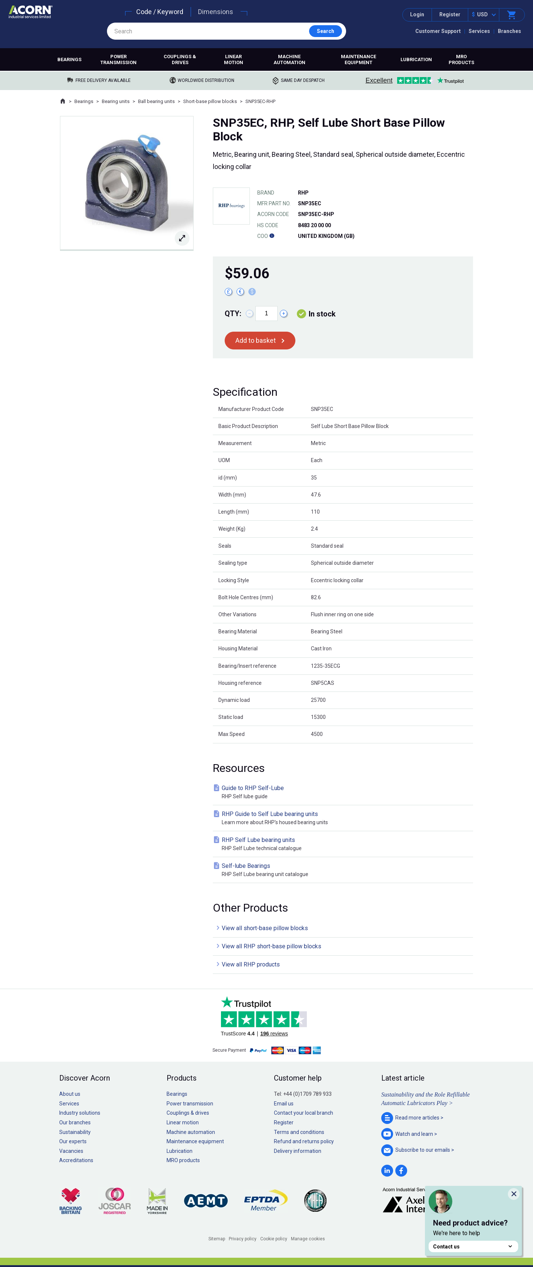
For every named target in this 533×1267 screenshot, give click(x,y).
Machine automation (289, 59)
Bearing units (116, 101)
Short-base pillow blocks (210, 101)
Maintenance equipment (358, 59)
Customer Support (438, 31)
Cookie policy (273, 1238)
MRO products (461, 59)
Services (479, 31)
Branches (509, 31)
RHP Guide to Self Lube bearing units (344, 818)
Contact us (473, 1246)
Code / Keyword (159, 12)
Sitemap (216, 1238)
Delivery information (297, 1151)
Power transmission (118, 59)
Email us (284, 1104)
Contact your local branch (303, 1113)
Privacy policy (243, 1238)
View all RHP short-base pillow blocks (271, 946)
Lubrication (416, 59)
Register (449, 14)
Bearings (69, 59)
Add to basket (255, 340)
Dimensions (215, 12)
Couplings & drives (180, 59)
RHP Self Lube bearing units (344, 844)
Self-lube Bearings (344, 870)
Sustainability (75, 1132)
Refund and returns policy (304, 1141)
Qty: (233, 313)
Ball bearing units (156, 101)
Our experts (73, 1141)
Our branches (75, 1122)
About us (69, 1094)
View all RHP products (251, 964)
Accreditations (76, 1160)
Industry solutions (79, 1113)
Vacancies (71, 1151)
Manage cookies (308, 1238)
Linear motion (233, 59)
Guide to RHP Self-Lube (344, 792)
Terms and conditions (299, 1132)
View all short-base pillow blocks (265, 928)
